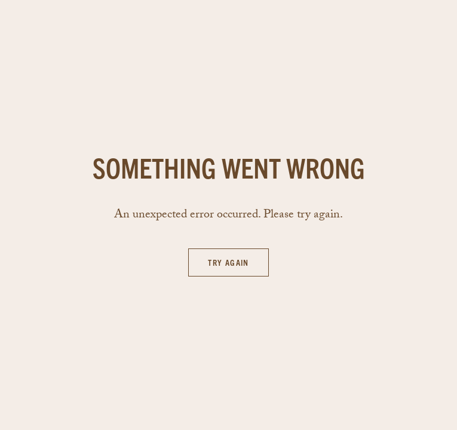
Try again (228, 262)
